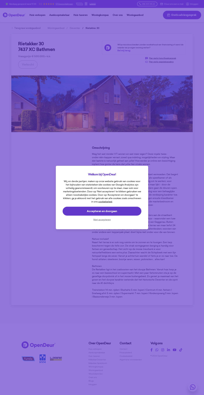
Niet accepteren (102, 219)
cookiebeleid (105, 201)
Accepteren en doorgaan (102, 211)
